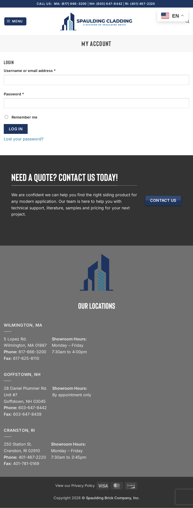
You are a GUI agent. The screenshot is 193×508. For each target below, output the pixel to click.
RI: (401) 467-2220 (140, 4)
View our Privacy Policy (75, 485)
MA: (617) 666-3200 (70, 4)
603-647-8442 (32, 407)
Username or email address (38, 70)
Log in (16, 129)
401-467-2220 (32, 457)
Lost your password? (23, 138)
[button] (15, 21)
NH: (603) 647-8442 (105, 4)
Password (22, 93)
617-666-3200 (32, 351)
